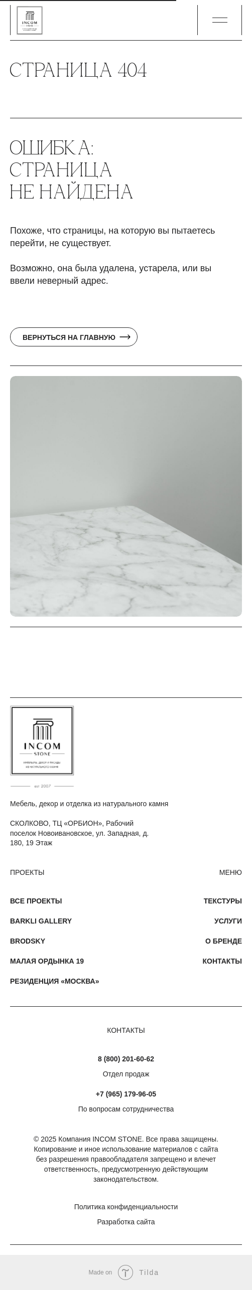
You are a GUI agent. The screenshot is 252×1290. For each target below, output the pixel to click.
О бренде (223, 941)
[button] (219, 20)
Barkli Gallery (41, 921)
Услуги (228, 921)
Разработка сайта (126, 1222)
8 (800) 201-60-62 (126, 1059)
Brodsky (27, 941)
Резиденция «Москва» (54, 981)
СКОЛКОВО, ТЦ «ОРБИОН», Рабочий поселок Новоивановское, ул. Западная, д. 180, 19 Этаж (79, 833)
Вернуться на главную (69, 337)
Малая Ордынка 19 (47, 961)
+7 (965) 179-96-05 (126, 1094)
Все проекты (36, 901)
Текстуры (223, 901)
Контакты (222, 961)
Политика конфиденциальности (126, 1207)
